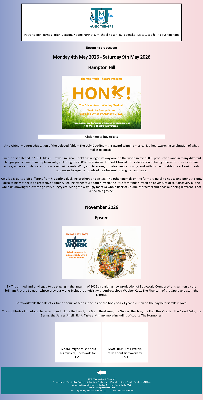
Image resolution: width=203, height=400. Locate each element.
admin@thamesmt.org (104, 388)
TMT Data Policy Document (121, 391)
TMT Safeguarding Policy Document (86, 391)
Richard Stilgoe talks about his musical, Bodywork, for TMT (77, 353)
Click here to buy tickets (101, 137)
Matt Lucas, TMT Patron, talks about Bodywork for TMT (125, 353)
